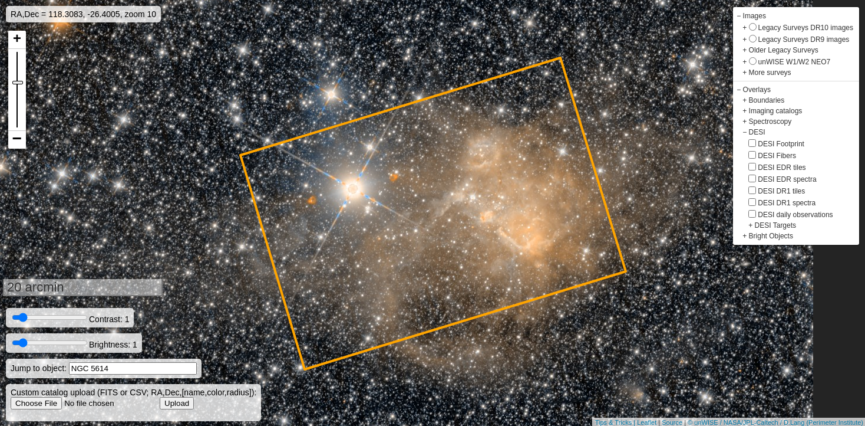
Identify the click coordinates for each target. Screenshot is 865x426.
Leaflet (646, 422)
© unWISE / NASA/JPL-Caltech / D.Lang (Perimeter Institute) (775, 422)
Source (672, 422)
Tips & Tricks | (616, 422)
